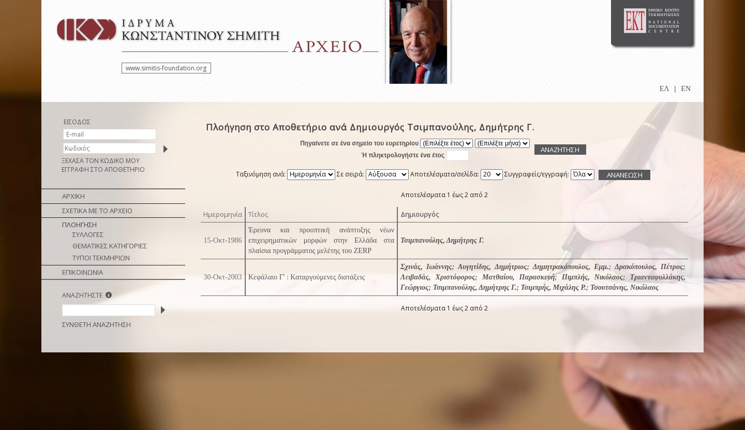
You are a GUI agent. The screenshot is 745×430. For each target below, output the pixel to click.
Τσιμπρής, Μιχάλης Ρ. (553, 287)
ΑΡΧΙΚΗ (73, 196)
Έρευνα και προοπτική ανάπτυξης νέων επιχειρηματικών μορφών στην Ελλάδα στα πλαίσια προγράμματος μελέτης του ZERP (321, 240)
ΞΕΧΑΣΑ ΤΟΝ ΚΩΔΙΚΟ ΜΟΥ (101, 160)
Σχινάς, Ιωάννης (426, 267)
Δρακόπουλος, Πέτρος (649, 267)
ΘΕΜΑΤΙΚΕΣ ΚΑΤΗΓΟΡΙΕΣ (109, 245)
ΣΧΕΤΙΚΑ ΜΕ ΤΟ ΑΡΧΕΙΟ (97, 210)
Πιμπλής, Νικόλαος (592, 277)
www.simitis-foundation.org (166, 68)
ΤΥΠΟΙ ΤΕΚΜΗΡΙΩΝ (101, 257)
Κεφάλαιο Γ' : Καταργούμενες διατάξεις (306, 277)
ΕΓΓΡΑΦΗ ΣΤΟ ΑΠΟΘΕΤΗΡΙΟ (103, 169)
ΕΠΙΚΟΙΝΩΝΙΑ (82, 272)
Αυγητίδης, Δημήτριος (492, 267)
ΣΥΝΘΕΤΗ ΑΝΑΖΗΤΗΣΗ (96, 324)
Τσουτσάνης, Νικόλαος (624, 287)
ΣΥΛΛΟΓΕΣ (87, 234)
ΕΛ (664, 89)
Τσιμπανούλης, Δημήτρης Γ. (442, 240)
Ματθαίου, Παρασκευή (518, 277)
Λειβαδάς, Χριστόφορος (437, 277)
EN (686, 89)
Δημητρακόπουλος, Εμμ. (571, 267)
